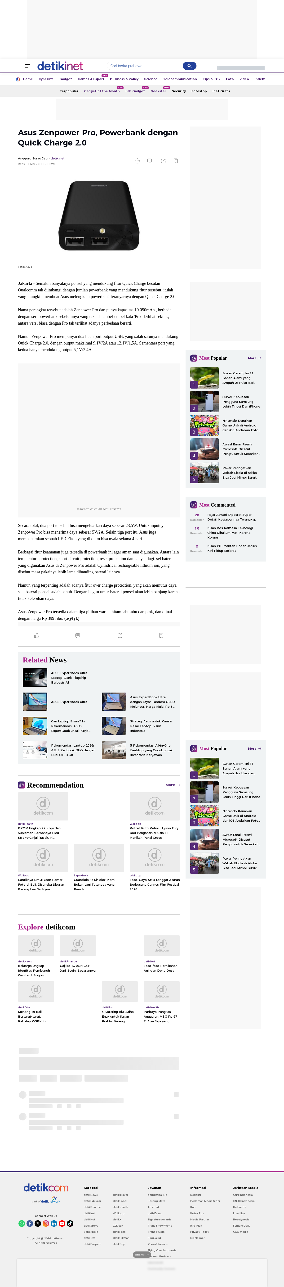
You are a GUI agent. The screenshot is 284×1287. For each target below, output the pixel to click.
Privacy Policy (199, 1231)
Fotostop (199, 91)
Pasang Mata (156, 1201)
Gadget (65, 79)
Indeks (260, 79)
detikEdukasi (92, 1201)
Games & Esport (92, 77)
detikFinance (92, 1207)
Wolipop (118, 1213)
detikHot (89, 1219)
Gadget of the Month (103, 89)
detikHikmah (121, 1238)
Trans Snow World (160, 1225)
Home (28, 79)
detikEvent (155, 1213)
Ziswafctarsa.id (158, 1244)
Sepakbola (91, 1231)
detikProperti (92, 1244)
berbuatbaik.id (157, 1194)
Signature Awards (159, 1219)
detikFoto (119, 1231)
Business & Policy (124, 79)
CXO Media (240, 1231)
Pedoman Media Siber (205, 1201)
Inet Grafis (221, 91)
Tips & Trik (211, 79)
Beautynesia (241, 1219)
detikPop (119, 1244)
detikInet (89, 1213)
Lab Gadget (136, 89)
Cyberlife (46, 79)
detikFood (120, 1201)
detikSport (91, 1225)
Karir (193, 1207)
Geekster (160, 89)
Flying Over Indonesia (162, 1250)
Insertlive (239, 1213)
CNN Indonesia (243, 1194)
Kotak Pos (197, 1213)
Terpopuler (69, 91)
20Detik (118, 1225)
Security (179, 91)
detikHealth (120, 1207)
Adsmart (153, 1207)
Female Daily (241, 1225)
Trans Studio (156, 1231)
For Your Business (159, 1256)
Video (244, 79)
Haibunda (239, 1207)
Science (150, 79)
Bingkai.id (154, 1238)
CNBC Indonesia (244, 1201)
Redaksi (195, 1194)
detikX (117, 1219)
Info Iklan (196, 1225)
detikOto (90, 1238)
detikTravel (120, 1194)
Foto (230, 79)
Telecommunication (180, 79)
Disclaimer (197, 1238)
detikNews (91, 1194)
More (173, 785)
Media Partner (199, 1219)
